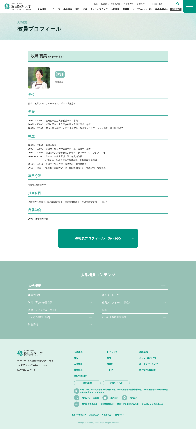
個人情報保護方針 (147, 370)
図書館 (126, 9)
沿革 (104, 309)
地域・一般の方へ (101, 4)
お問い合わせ (116, 383)
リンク (110, 370)
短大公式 (86, 389)
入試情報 (115, 9)
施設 (77, 9)
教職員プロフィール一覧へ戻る (98, 238)
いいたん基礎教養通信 (114, 317)
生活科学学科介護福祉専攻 (130, 389)
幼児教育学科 (87, 392)
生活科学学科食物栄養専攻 (156, 389)
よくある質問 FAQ (39, 317)
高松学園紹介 (161, 9)
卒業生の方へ (129, 4)
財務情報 (33, 324)
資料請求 (176, 9)
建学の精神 (34, 295)
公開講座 (78, 370)
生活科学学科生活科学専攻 (104, 389)
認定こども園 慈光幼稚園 (127, 404)
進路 (85, 9)
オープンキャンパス (142, 9)
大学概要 (42, 9)
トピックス (54, 9)
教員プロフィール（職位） (116, 302)
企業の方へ (141, 4)
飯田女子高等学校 (89, 404)
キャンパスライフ (99, 9)
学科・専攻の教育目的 (40, 302)
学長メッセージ (110, 295)
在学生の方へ (116, 4)
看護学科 (100, 392)
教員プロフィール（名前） (42, 309)
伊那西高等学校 (107, 404)
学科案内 (67, 9)
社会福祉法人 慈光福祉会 (152, 404)
